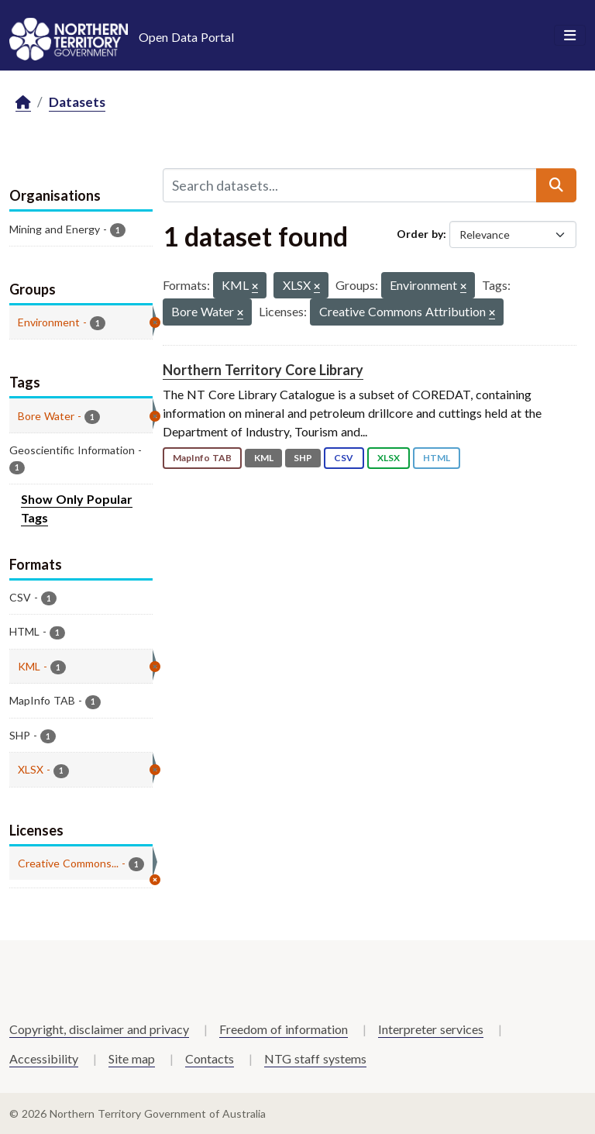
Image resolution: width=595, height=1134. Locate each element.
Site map (131, 1058)
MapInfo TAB (202, 458)
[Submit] (556, 185)
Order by (420, 233)
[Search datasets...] (350, 185)
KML (263, 458)
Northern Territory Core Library (263, 369)
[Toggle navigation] (570, 36)
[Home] (23, 103)
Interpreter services (430, 1029)
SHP (303, 458)
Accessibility (43, 1058)
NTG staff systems (315, 1058)
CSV (343, 458)
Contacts (209, 1058)
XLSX (388, 458)
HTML (436, 458)
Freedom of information (283, 1029)
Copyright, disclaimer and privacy (99, 1029)
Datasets (77, 102)
